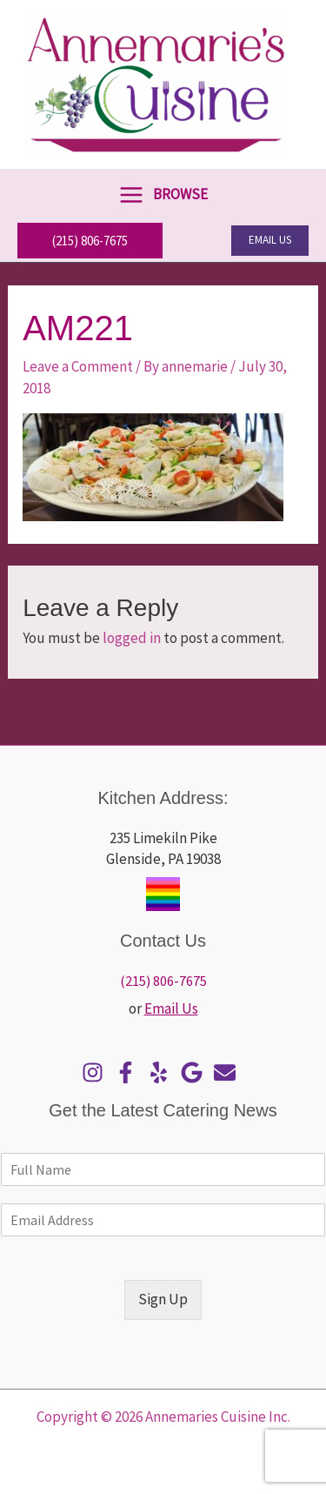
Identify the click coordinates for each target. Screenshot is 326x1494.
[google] (196, 1072)
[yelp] (163, 1072)
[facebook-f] (130, 1072)
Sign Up (163, 1299)
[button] (90, 240)
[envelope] (229, 1072)
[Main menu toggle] (163, 194)
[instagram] (97, 1072)
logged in (132, 637)
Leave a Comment (78, 366)
